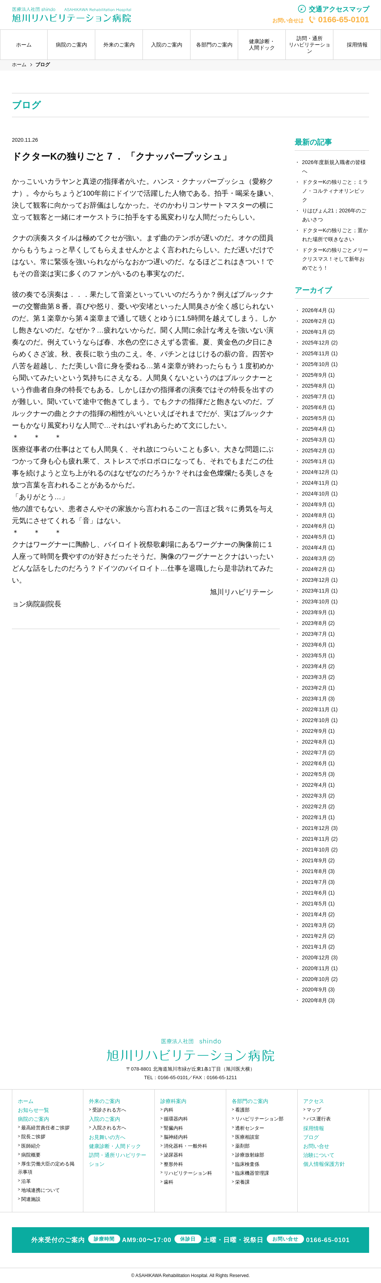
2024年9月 (314, 504)
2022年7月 (314, 753)
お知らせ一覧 (33, 1110)
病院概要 (31, 1155)
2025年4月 (314, 429)
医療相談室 (247, 1137)
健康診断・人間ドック (262, 44)
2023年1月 (314, 699)
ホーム (24, 45)
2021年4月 (314, 914)
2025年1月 (314, 461)
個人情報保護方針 (324, 1164)
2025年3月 (314, 440)
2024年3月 (314, 558)
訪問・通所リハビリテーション (309, 44)
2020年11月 (316, 968)
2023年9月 (314, 612)
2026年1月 (314, 332)
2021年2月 (314, 936)
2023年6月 (314, 645)
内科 (168, 1110)
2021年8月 (314, 871)
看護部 (242, 1110)
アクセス (313, 1101)
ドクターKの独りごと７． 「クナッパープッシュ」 (121, 156)
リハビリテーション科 (188, 1173)
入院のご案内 (104, 1119)
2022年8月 (314, 742)
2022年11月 (316, 709)
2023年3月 (314, 677)
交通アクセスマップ (339, 9)
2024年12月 (316, 472)
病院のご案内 (33, 1119)
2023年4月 (314, 666)
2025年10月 (316, 364)
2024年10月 (316, 494)
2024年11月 (316, 483)
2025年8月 (314, 386)
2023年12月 (316, 580)
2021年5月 (314, 904)
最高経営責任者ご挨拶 (45, 1127)
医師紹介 (31, 1146)
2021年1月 (314, 947)
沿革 (26, 1181)
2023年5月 (314, 655)
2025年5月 (314, 418)
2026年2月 (314, 321)
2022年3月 (314, 796)
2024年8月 (314, 515)
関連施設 (31, 1199)
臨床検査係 (247, 1164)
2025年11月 (316, 353)
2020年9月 (314, 989)
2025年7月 (314, 397)
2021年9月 (314, 860)
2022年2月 (314, 806)
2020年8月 (314, 1000)
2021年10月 (316, 850)
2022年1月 (314, 817)
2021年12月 (316, 828)
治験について (318, 1155)
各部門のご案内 (250, 1101)
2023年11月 (316, 591)
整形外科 (173, 1164)
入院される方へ (109, 1127)
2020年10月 (316, 979)
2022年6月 (314, 763)
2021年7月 (314, 882)
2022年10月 (316, 720)
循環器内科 (176, 1119)
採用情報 (357, 45)
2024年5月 (314, 537)
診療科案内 (173, 1101)
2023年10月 (316, 601)
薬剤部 (242, 1146)
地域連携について (40, 1190)
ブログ (311, 1137)
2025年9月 (314, 375)
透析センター (249, 1128)
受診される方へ (109, 1110)
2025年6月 (314, 407)
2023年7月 (314, 634)
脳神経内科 (176, 1137)
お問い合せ (316, 1146)
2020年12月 (316, 957)
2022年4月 (314, 785)
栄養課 (242, 1182)
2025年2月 (314, 450)
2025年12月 (316, 343)
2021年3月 (314, 925)
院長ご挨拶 (33, 1136)
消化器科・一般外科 (185, 1146)
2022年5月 (314, 774)
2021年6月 (314, 893)
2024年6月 (314, 526)
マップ (314, 1110)
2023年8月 (314, 623)
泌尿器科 (173, 1155)
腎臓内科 (173, 1128)
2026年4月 (314, 310)
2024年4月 (314, 548)
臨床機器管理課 (252, 1173)
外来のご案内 (104, 1101)
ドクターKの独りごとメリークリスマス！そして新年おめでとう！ (335, 259)
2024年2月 (314, 569)
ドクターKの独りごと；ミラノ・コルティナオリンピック (335, 191)
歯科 (168, 1182)
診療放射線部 (249, 1155)
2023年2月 (314, 688)
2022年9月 (314, 731)
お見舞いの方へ (107, 1137)
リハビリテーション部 (259, 1119)
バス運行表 (319, 1119)
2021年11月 (316, 839)
